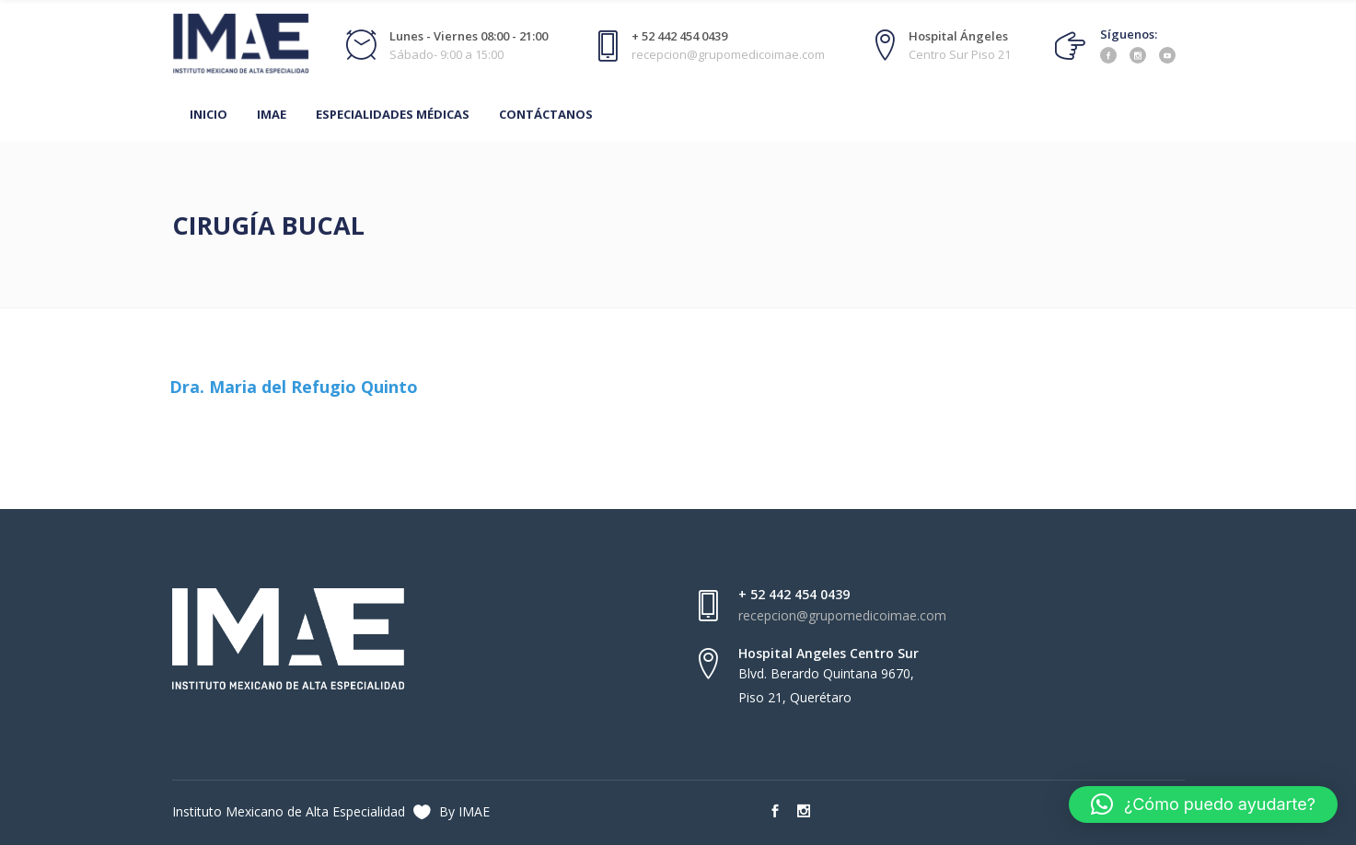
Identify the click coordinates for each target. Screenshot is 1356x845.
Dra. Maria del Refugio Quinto (293, 387)
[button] (1203, 804)
